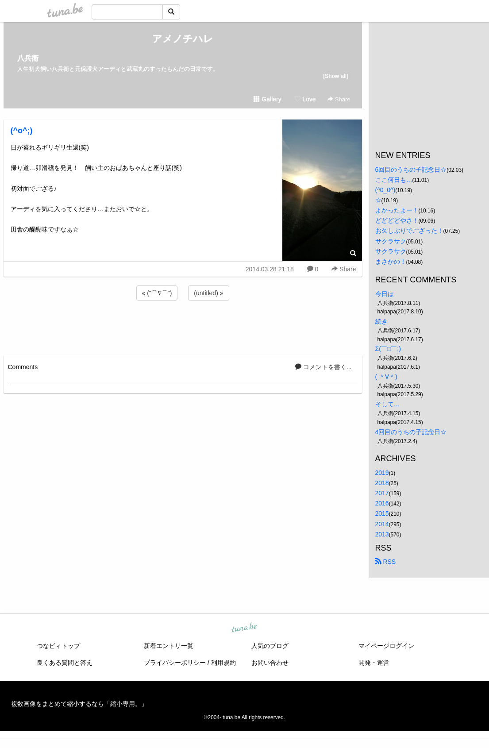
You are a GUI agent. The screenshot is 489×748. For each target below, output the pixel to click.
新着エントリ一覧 (168, 645)
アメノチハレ (182, 38)
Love (305, 99)
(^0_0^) (385, 189)
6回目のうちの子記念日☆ (411, 169)
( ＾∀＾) (386, 376)
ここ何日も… (393, 179)
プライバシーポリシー (175, 662)
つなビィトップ (58, 645)
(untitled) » (208, 293)
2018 (382, 482)
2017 (382, 493)
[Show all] (335, 76)
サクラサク (390, 241)
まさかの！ (390, 261)
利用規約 (223, 662)
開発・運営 (373, 662)
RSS (385, 561)
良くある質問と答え (64, 662)
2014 (382, 524)
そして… (387, 404)
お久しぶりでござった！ (409, 230)
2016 (382, 503)
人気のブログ (270, 645)
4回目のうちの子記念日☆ (411, 432)
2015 (382, 513)
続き (381, 321)
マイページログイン (386, 645)
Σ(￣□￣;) (388, 348)
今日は (384, 293)
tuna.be (244, 628)
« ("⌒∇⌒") (157, 293)
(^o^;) (22, 130)
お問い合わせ (270, 662)
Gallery (267, 99)
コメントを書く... (323, 366)
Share (338, 99)
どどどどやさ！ (397, 220)
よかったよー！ (397, 210)
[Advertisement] (183, 326)
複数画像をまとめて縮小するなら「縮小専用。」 (79, 703)
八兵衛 (28, 58)
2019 (382, 472)
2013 (382, 534)
